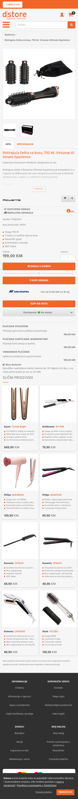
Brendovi (19, 733)
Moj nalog (58, 733)
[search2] (71, 24)
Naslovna (10, 35)
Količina (64, 252)
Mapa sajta (58, 697)
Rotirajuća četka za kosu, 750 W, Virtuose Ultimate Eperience (37, 40)
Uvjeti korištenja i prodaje (19, 714)
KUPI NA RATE (39, 304)
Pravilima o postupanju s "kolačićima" (37, 786)
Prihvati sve (65, 792)
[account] (62, 16)
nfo (70, 212)
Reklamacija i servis (19, 759)
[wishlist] (65, 198)
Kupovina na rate (19, 751)
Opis (8, 144)
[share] (71, 198)
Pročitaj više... (39, 189)
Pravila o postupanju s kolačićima (58, 744)
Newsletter (58, 751)
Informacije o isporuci (19, 697)
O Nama (19, 688)
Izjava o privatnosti (19, 705)
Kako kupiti (58, 714)
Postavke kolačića (43, 792)
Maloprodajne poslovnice (58, 705)
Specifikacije (25, 144)
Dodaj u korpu (39, 266)
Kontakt (58, 688)
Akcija (19, 742)
